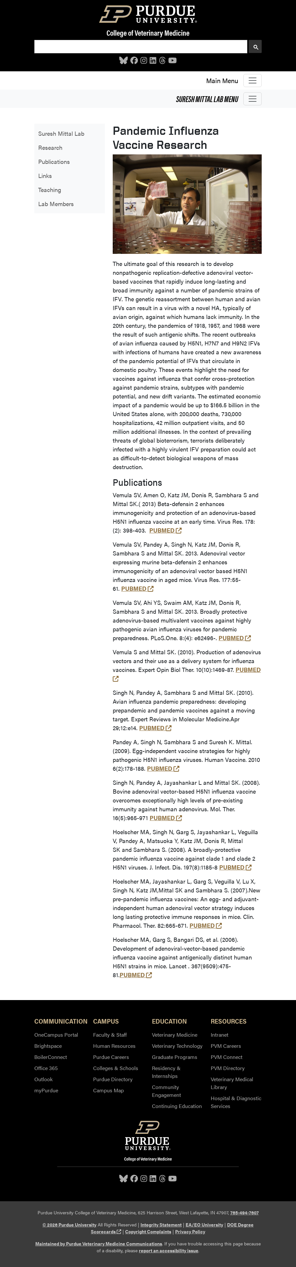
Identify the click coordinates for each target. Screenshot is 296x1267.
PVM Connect (226, 1057)
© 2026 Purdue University (69, 1224)
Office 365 (46, 1068)
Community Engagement (166, 1091)
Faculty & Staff (110, 1034)
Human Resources (114, 1045)
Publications (54, 161)
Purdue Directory (113, 1079)
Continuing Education (177, 1106)
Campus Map (108, 1090)
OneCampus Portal (56, 1034)
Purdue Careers (111, 1057)
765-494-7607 (244, 1212)
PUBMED (165, 530)
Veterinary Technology (177, 1045)
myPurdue (46, 1090)
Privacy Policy (190, 1231)
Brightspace (48, 1045)
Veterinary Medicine (174, 1034)
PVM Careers (226, 1045)
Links (45, 175)
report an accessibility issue (168, 1250)
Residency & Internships (166, 1072)
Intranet (219, 1034)
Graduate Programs (174, 1057)
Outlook (43, 1079)
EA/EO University (204, 1224)
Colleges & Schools (115, 1068)
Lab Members (56, 204)
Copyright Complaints (148, 1231)
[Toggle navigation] (252, 80)
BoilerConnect (50, 1057)
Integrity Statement (161, 1224)
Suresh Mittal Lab (207, 98)
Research (50, 147)
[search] (140, 47)
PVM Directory (228, 1068)
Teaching (49, 189)
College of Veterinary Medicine (148, 32)
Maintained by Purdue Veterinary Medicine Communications (98, 1243)
